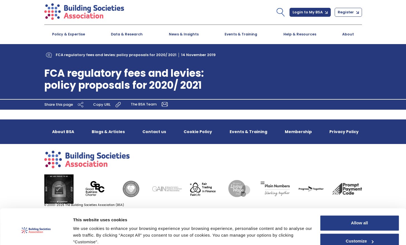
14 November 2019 (198, 54)
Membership (298, 131)
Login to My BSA (310, 12)
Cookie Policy (198, 131)
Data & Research (127, 34)
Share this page (64, 104)
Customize (360, 217)
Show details (86, 234)
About (348, 34)
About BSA (63, 131)
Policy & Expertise (68, 34)
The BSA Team (150, 104)
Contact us (154, 131)
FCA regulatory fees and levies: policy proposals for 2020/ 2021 (116, 54)
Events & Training (241, 34)
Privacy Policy (344, 131)
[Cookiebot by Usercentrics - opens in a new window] (36, 234)
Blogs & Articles (108, 131)
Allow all (359, 199)
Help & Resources (299, 34)
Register (348, 12)
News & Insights (184, 34)
